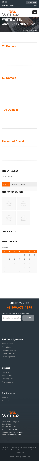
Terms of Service (8, 344)
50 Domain (9, 78)
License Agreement (8, 353)
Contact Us (6, 401)
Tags (23, 184)
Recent (14, 184)
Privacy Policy (6, 347)
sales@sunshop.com (14, 435)
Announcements (7, 382)
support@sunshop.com (16, 432)
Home (25, 30)
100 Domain (10, 109)
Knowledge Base (7, 379)
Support (34, 5)
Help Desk (5, 372)
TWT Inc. (20, 447)
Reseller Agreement (8, 357)
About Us (5, 398)
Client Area (32, 2)
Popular (6, 184)
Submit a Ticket (7, 376)
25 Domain (9, 46)
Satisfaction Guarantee (9, 350)
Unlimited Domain (13, 141)
